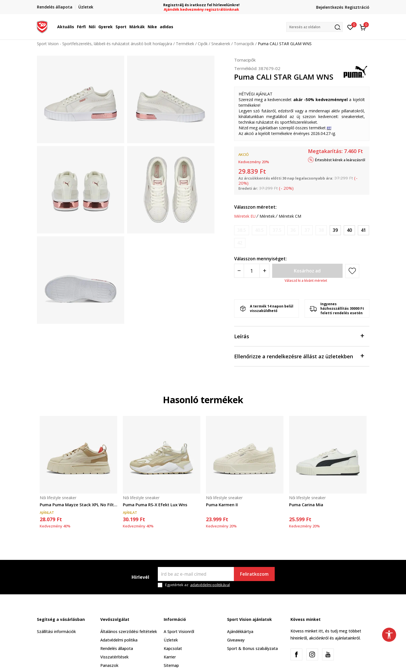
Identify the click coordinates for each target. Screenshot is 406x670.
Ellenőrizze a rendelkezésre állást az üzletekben (299, 356)
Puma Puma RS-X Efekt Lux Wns (155, 504)
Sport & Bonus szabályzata (252, 648)
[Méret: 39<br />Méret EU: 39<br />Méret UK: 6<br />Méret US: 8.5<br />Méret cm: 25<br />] (335, 230)
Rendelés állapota (116, 648)
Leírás (299, 336)
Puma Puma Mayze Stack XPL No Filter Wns (78, 504)
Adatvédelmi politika (118, 640)
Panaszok (109, 665)
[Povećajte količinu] (264, 271)
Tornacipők (244, 43)
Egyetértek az (197, 584)
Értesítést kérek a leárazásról (340, 159)
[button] (314, 27)
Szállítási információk (56, 631)
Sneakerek (220, 43)
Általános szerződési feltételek (128, 631)
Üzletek (171, 640)
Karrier (170, 657)
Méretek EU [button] (245, 216)
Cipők (203, 43)
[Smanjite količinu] (239, 271)
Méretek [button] (267, 216)
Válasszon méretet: (255, 206)
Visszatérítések (114, 657)
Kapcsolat (173, 648)
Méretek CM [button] (290, 216)
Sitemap (171, 665)
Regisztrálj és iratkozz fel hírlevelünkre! (203, 5)
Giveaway (236, 640)
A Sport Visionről (179, 631)
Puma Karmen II (222, 504)
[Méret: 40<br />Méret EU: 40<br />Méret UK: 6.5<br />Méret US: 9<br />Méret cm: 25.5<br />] (349, 230)
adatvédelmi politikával (210, 584)
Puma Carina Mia (306, 504)
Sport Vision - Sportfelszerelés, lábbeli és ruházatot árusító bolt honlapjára (104, 43)
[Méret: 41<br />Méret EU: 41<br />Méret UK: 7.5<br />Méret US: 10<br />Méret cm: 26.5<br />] (363, 230)
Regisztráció (357, 7)
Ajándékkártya (240, 631)
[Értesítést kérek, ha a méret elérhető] (241, 230)
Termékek (185, 43)
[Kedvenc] (350, 27)
